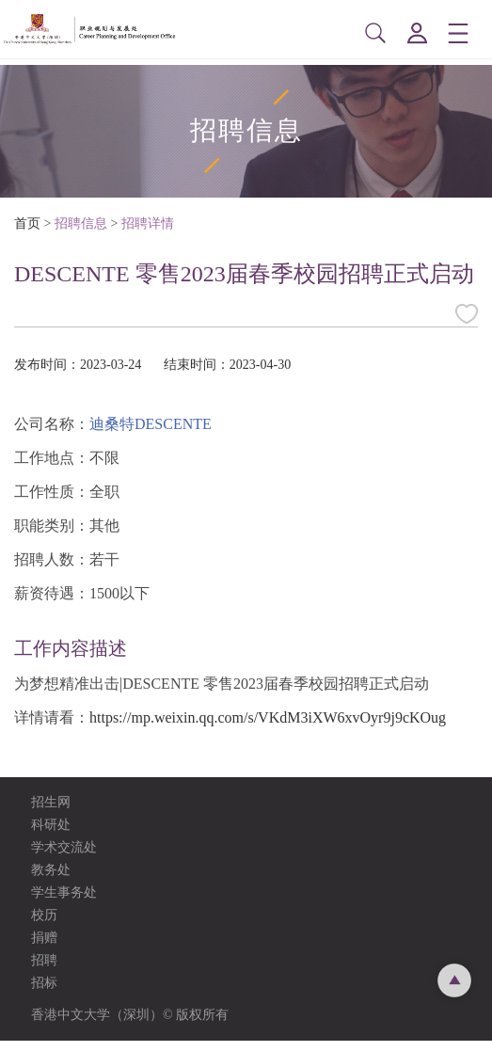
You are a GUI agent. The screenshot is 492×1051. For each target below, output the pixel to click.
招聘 (44, 970)
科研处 (51, 835)
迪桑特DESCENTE (150, 434)
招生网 (51, 812)
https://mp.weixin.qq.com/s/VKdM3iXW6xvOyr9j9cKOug (267, 728)
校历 (44, 925)
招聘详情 (147, 234)
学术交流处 (64, 858)
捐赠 (44, 948)
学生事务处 (64, 903)
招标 (44, 993)
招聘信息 (81, 234)
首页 (27, 234)
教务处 (51, 880)
